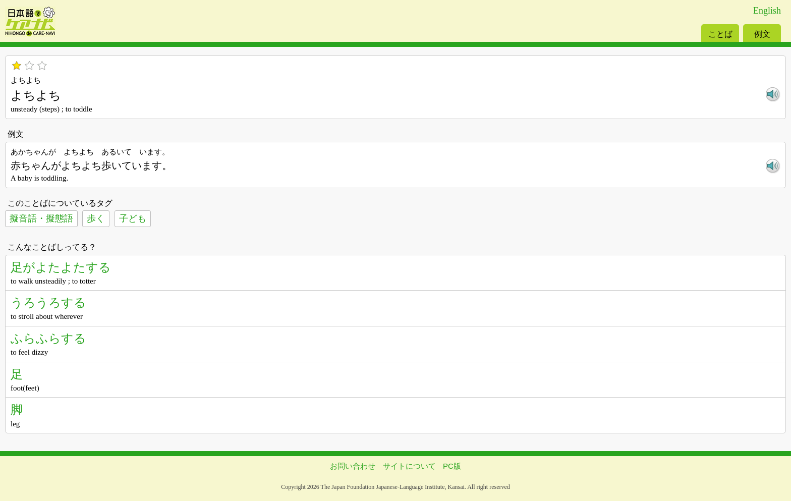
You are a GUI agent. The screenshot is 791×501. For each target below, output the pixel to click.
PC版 (452, 466)
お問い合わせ (352, 466)
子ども (132, 218)
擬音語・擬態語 (41, 218)
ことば (720, 34)
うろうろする (48, 302)
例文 (762, 34)
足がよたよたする (61, 267)
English (767, 11)
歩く (96, 218)
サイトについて (409, 466)
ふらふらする (48, 338)
